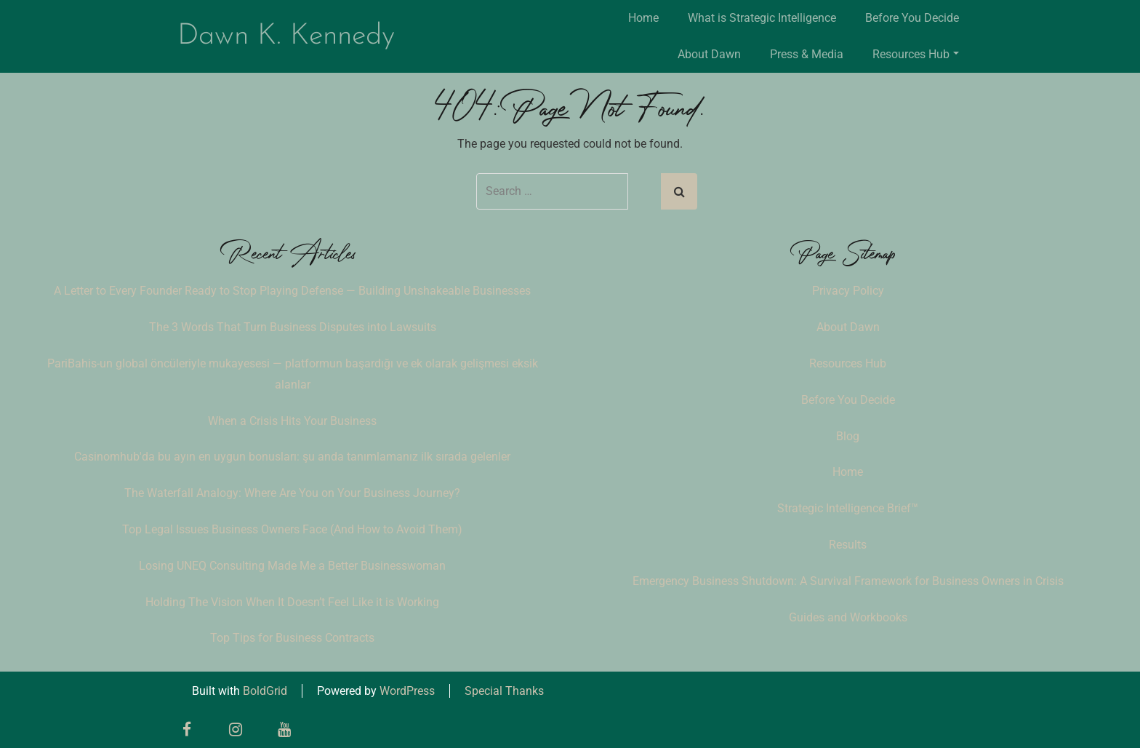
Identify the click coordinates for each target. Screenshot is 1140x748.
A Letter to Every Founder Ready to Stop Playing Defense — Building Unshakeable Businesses (292, 291)
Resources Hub (915, 54)
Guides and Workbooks (848, 617)
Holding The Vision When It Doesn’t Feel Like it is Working (292, 602)
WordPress (407, 691)
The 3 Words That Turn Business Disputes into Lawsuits (292, 327)
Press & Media (806, 54)
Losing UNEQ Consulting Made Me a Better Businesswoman (292, 566)
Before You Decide (912, 18)
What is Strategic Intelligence (762, 18)
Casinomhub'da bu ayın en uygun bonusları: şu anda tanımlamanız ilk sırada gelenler (292, 456)
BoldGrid (265, 691)
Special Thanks (504, 691)
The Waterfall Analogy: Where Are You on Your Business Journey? (292, 493)
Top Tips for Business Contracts (292, 638)
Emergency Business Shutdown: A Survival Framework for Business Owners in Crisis (848, 581)
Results (848, 545)
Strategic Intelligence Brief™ (847, 508)
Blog (847, 436)
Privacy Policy (848, 291)
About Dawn (709, 54)
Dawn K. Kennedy (286, 36)
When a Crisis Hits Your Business (292, 421)
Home (643, 18)
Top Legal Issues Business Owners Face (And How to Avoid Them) (292, 529)
